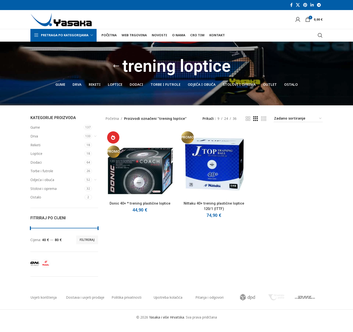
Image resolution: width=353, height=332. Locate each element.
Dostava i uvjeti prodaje (85, 304)
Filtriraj (87, 247)
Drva (34, 143)
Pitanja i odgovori (209, 304)
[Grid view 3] (255, 126)
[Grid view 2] (248, 126)
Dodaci (36, 169)
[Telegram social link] (319, 5)
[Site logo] (61, 22)
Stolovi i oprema (43, 195)
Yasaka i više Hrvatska (166, 324)
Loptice (36, 160)
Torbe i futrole (41, 178)
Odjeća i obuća (42, 186)
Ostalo (35, 204)
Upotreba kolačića (168, 304)
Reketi (35, 151)
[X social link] (298, 5)
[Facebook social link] (291, 5)
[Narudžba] (298, 125)
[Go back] (116, 73)
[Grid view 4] (263, 126)
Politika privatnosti (126, 304)
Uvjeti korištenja (44, 304)
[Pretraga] (320, 42)
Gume (35, 134)
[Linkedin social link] (312, 5)
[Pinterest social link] (305, 5)
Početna (112, 125)
